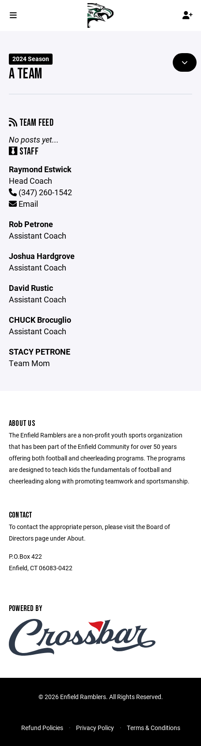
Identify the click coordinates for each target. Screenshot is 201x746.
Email (23, 203)
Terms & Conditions (153, 727)
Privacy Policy (95, 727)
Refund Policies (42, 727)
